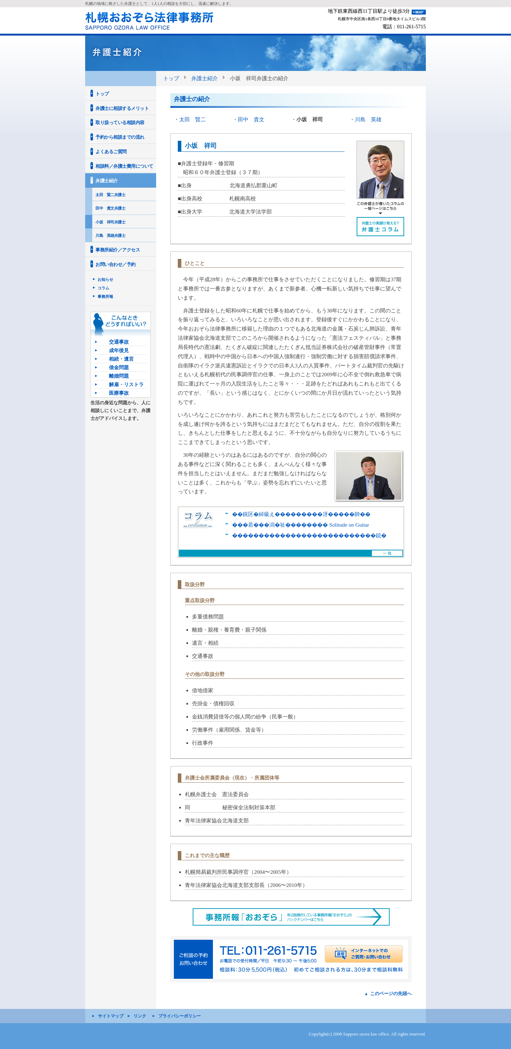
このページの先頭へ (391, 993)
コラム (103, 288)
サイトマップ (110, 1016)
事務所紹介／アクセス (117, 249)
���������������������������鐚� (309, 535)
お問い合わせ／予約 (115, 264)
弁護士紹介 (204, 78)
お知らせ (105, 279)
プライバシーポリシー (179, 1016)
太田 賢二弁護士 (110, 195)
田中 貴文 (251, 119)
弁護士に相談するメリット (122, 108)
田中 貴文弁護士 (110, 208)
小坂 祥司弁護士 (110, 222)
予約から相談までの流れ (119, 137)
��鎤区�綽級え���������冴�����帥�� (301, 514)
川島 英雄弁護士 (110, 235)
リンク (139, 1016)
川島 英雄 (368, 119)
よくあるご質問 (111, 151)
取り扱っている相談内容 (119, 122)
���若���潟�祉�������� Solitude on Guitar (300, 525)
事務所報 (105, 296)
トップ (171, 78)
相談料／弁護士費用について (124, 166)
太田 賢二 (192, 119)
